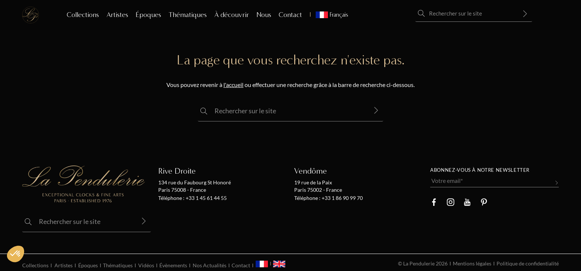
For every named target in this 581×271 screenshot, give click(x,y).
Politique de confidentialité (528, 264)
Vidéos (146, 265)
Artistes (117, 15)
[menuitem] (328, 14)
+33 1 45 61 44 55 (206, 198)
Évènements (173, 265)
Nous (263, 15)
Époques (148, 15)
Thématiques (188, 15)
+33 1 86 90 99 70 (342, 198)
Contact (290, 15)
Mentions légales (472, 264)
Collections (83, 15)
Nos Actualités (209, 265)
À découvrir (231, 15)
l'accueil (233, 84)
